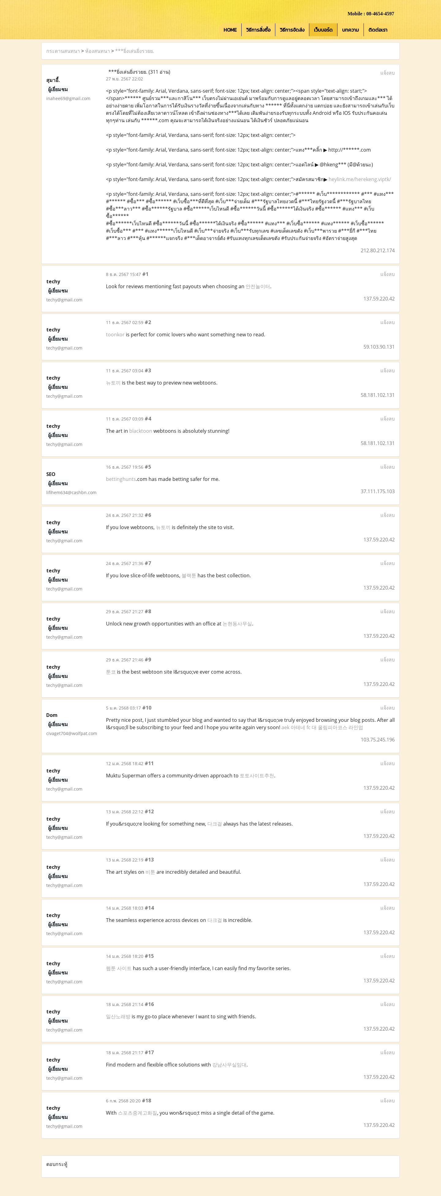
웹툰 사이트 (119, 968)
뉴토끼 (113, 382)
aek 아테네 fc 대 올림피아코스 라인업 (322, 727)
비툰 (150, 872)
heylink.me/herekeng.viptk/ (360, 179)
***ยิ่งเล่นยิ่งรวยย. (134, 51)
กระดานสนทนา (63, 51)
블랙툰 (189, 575)
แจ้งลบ (387, 72)
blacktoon (140, 431)
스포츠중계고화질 (137, 1112)
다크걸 (214, 823)
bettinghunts (121, 479)
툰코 (111, 671)
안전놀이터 (258, 286)
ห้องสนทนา (97, 51)
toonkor (115, 334)
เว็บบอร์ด (323, 29)
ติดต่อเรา (377, 29)
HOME (230, 29)
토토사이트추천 (257, 775)
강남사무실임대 (229, 1064)
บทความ (350, 29)
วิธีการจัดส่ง (292, 29)
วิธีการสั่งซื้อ (258, 29)
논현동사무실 (237, 623)
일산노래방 (118, 1016)
